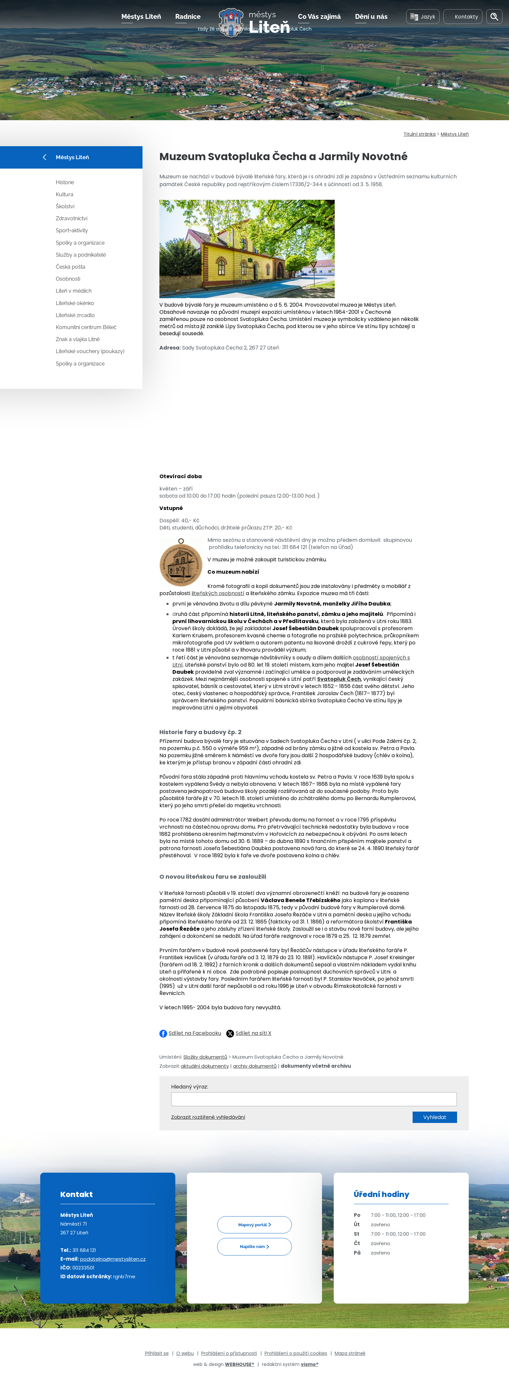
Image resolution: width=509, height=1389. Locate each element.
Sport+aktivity (72, 230)
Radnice (188, 25)
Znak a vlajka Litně (78, 339)
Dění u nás (371, 25)
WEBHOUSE (239, 1364)
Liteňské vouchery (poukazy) (90, 351)
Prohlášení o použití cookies (296, 1353)
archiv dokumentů (255, 1066)
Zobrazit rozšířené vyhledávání (208, 1117)
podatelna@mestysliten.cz (113, 1258)
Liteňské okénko (75, 303)
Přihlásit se (157, 1353)
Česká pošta (70, 267)
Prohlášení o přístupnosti (229, 1353)
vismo (309, 1364)
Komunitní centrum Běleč (86, 327)
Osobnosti (68, 279)
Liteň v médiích (74, 291)
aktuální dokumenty (205, 1066)
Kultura (64, 194)
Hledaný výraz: (189, 1086)
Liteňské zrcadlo (75, 315)
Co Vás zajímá (319, 25)
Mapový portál (252, 1224)
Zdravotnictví (71, 218)
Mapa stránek (350, 1353)
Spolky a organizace (80, 243)
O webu (185, 1353)
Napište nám (252, 1246)
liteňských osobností (218, 593)
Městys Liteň (141, 25)
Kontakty (463, 25)
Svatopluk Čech (339, 679)
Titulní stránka (419, 134)
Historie (65, 182)
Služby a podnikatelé (81, 255)
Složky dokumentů (205, 1056)
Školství (65, 206)
